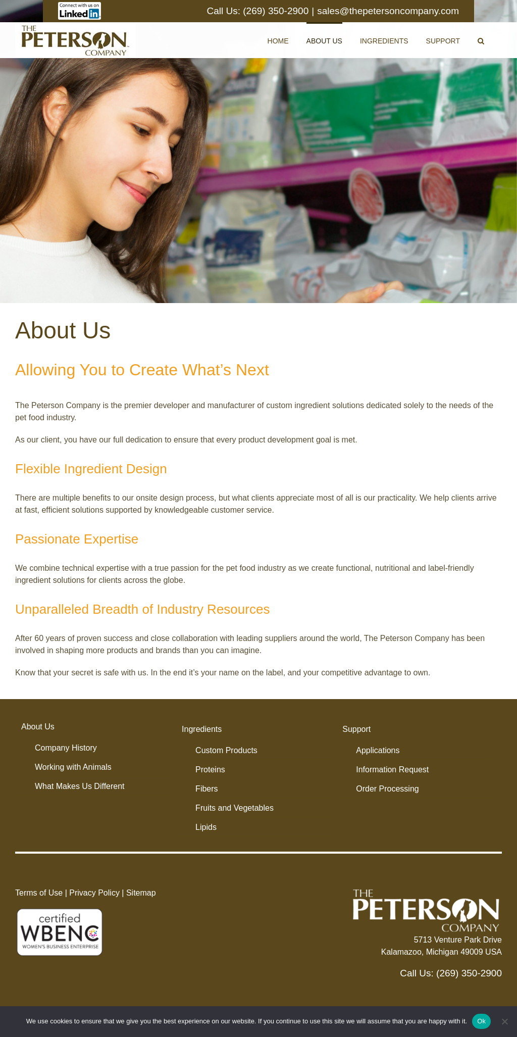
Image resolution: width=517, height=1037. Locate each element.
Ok (481, 1021)
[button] (481, 40)
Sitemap (141, 892)
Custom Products (226, 750)
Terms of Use (39, 892)
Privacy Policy (94, 892)
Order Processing (387, 788)
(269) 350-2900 (275, 11)
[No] (504, 1021)
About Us (38, 726)
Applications (377, 750)
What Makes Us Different (80, 786)
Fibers (206, 788)
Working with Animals (73, 767)
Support (356, 729)
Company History (66, 748)
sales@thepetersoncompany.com (388, 11)
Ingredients (202, 729)
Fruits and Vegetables (234, 808)
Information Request (392, 769)
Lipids (206, 827)
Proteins (210, 769)
